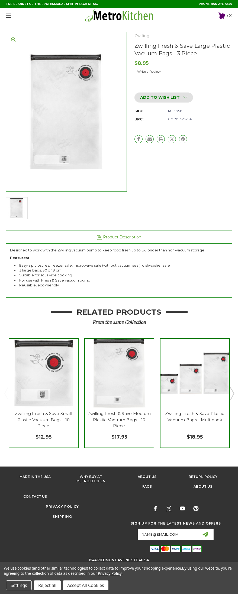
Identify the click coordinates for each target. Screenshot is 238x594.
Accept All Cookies (85, 585)
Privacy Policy (62, 506)
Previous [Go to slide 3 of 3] (6, 393)
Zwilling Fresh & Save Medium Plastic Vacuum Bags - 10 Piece (119, 419)
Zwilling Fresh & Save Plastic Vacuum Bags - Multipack (194, 416)
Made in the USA (35, 477)
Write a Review (149, 71)
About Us (147, 477)
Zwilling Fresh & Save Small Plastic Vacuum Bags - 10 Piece (43, 419)
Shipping (62, 517)
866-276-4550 (221, 4)
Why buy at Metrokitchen (90, 479)
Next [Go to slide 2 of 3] (231, 393)
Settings (19, 585)
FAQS (147, 486)
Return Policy (203, 477)
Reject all (47, 585)
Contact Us (35, 496)
